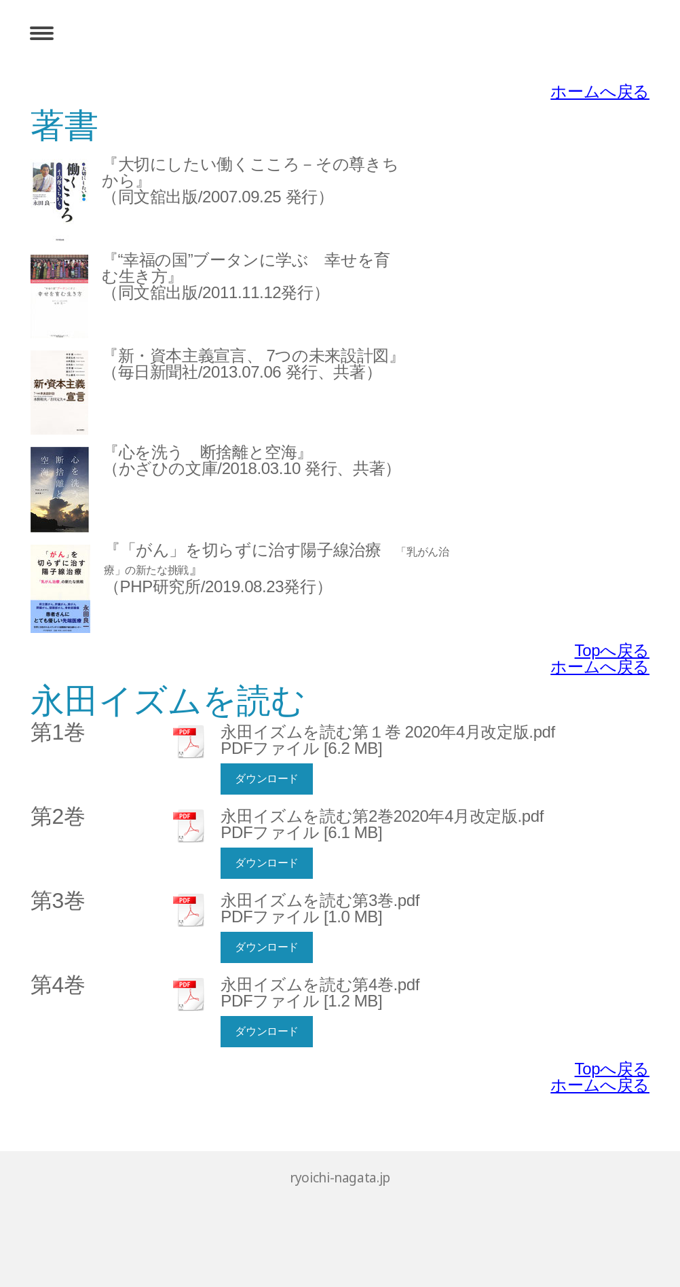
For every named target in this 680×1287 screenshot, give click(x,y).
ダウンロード (267, 778)
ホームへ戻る (599, 91)
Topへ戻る (612, 650)
